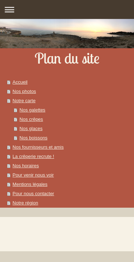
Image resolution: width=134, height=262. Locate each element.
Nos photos (24, 91)
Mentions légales (30, 184)
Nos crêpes (31, 119)
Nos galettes (32, 110)
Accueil (20, 82)
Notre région (25, 203)
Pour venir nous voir (33, 175)
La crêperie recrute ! (33, 156)
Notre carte (24, 100)
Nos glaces (31, 128)
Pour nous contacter (33, 193)
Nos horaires (26, 165)
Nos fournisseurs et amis (38, 147)
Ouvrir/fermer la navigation (67, 9)
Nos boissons (34, 137)
